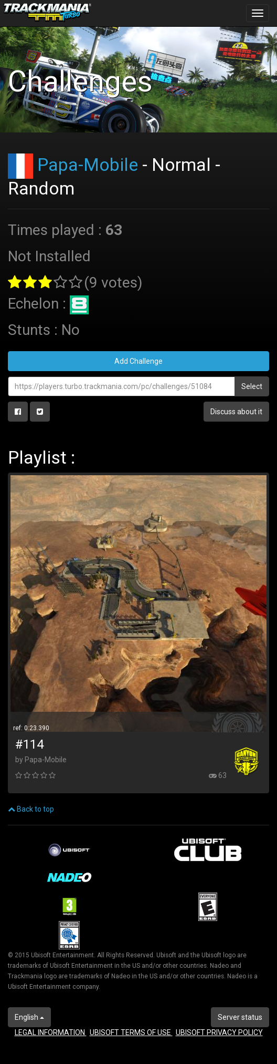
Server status (240, 1017)
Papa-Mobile (87, 164)
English (29, 1017)
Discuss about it (236, 411)
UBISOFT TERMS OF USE (131, 1032)
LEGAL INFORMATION (51, 1032)
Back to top (31, 809)
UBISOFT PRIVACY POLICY (219, 1032)
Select (251, 386)
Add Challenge (138, 361)
